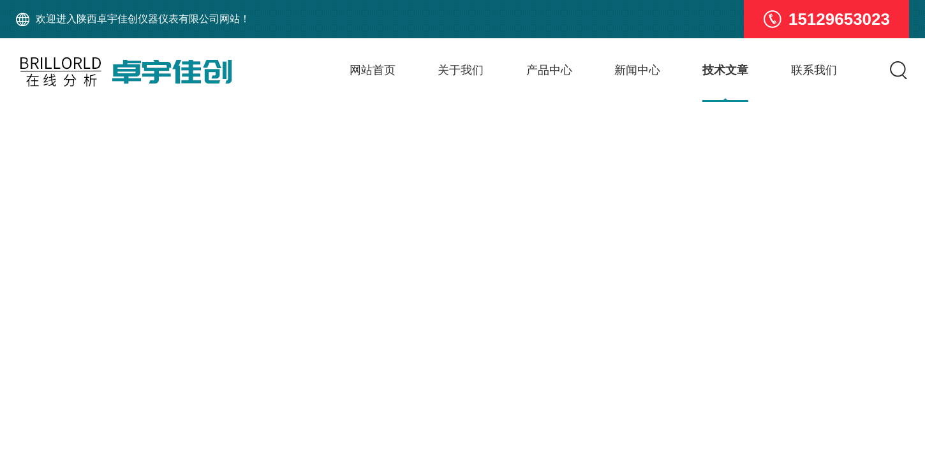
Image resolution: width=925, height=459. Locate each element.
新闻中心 (637, 70)
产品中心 (549, 70)
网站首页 (373, 70)
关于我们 (461, 70)
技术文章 (725, 70)
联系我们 (814, 70)
